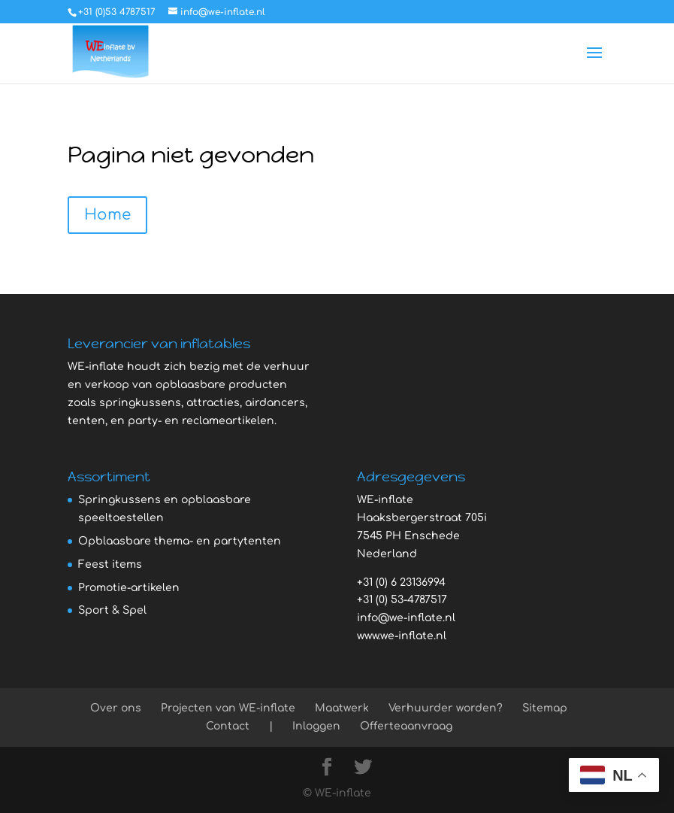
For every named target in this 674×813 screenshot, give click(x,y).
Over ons (115, 708)
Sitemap (544, 708)
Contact (227, 726)
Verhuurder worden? (445, 708)
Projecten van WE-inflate (228, 708)
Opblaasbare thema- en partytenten (179, 541)
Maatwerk (342, 708)
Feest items (110, 564)
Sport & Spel (112, 610)
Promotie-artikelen (129, 587)
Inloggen (316, 726)
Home (107, 214)
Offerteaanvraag (406, 726)
